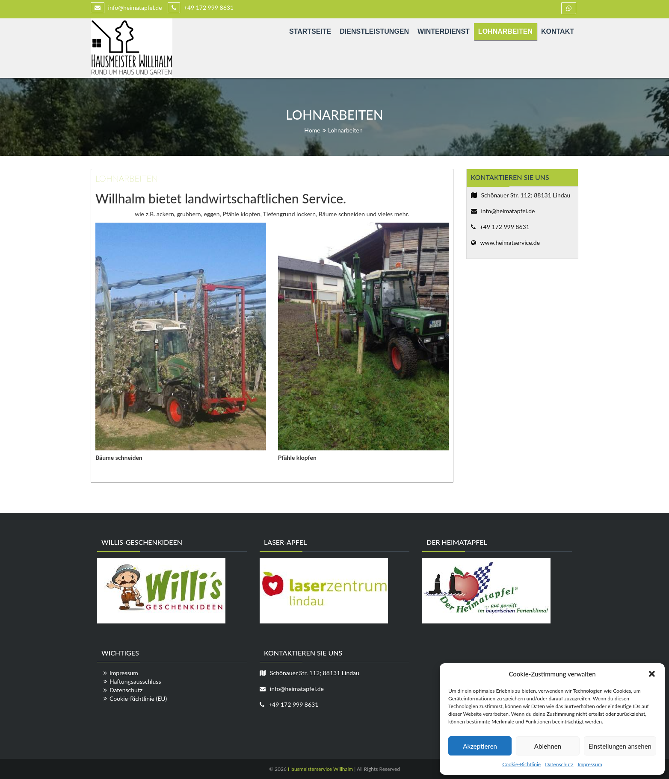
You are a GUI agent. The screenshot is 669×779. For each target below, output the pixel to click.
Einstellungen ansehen (620, 746)
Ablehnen (547, 746)
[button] (652, 674)
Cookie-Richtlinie (521, 764)
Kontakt (557, 31)
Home (312, 130)
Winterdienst (443, 31)
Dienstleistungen (374, 31)
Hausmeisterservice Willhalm (320, 769)
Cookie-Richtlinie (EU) (138, 698)
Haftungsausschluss (135, 681)
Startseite (310, 31)
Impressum (589, 764)
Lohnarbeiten (505, 31)
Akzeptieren (480, 746)
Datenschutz (559, 764)
